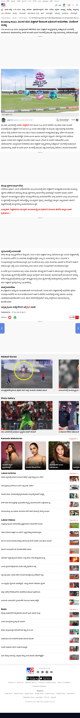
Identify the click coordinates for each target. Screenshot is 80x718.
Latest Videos (8, 520)
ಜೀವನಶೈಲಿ (49, 13)
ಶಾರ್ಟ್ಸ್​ (15, 13)
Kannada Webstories (11, 439)
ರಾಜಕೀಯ (65, 13)
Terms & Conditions (64, 682)
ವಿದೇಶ (51, 9)
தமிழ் (39, 1)
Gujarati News (50, 693)
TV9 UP (46, 697)
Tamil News (70, 693)
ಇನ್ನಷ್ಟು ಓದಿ (73, 439)
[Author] (3, 120)
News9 (3, 1)
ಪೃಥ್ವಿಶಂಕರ (10, 120)
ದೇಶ (46, 9)
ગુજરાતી (24, 1)
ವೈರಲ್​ (57, 9)
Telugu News (29, 693)
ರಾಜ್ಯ (23, 9)
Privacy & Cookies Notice (47, 682)
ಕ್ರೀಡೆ (42, 13)
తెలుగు (13, 1)
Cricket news (22, 18)
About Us (20, 682)
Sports (14, 18)
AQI (59, 5)
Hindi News (8, 693)
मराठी (18, 1)
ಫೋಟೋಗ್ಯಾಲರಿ (38, 9)
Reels (4, 609)
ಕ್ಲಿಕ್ (28, 307)
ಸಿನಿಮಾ (29, 9)
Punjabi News (60, 693)
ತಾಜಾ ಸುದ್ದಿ (8, 9)
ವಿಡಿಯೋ (8, 13)
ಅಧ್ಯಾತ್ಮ (63, 9)
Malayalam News (28, 697)
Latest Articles (8, 473)
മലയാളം (45, 1)
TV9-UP (56, 1)
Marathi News (18, 693)
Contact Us (12, 682)
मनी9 (51, 1)
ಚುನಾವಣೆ (22, 13)
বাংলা (29, 1)
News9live (39, 697)
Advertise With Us (31, 682)
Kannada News (5, 18)
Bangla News (39, 693)
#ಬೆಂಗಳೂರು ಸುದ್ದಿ (33, 13)
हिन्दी (8, 1)
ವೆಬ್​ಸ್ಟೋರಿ (74, 13)
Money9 (53, 697)
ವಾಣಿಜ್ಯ (69, 9)
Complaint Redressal (39, 686)
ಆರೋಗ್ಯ (57, 13)
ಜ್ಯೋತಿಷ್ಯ (76, 9)
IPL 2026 (18, 9)
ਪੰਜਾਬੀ (34, 1)
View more (74, 473)
